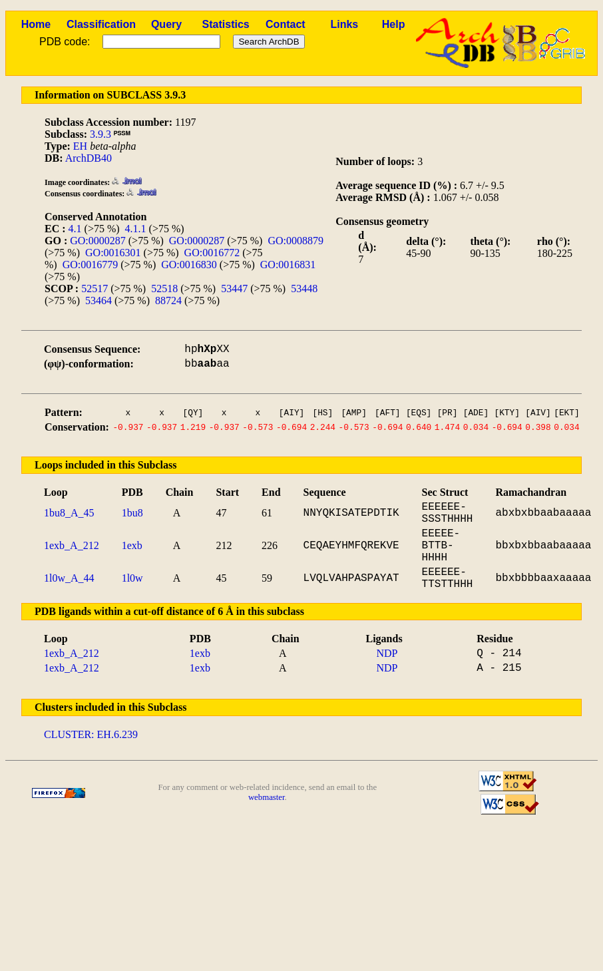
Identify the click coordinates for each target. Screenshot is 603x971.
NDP (386, 653)
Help (393, 24)
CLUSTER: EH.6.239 (91, 734)
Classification (101, 24)
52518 (164, 288)
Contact (285, 24)
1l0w (132, 578)
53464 (98, 300)
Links (344, 24)
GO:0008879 (295, 240)
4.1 (75, 228)
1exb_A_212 (71, 545)
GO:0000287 (98, 240)
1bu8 (132, 512)
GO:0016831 (288, 264)
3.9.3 (100, 134)
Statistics (226, 24)
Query (166, 24)
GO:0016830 (189, 264)
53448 (304, 288)
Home (36, 24)
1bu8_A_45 (69, 512)
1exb (132, 545)
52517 (94, 288)
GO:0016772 (212, 252)
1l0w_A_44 (69, 578)
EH (80, 146)
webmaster (266, 797)
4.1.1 (135, 228)
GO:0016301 (113, 252)
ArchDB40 (88, 158)
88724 (168, 300)
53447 (234, 288)
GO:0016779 (90, 264)
